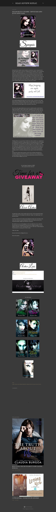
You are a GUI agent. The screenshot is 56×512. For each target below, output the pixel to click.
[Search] (43, 3)
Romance (33, 384)
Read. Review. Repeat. (26, 3)
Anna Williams (31, 508)
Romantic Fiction (38, 384)
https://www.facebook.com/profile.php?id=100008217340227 (23, 271)
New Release (20, 384)
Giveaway (16, 384)
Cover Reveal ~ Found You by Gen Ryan (25, 498)
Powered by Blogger (28, 507)
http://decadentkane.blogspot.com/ (19, 273)
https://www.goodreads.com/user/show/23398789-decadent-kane (26, 274)
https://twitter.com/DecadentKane (20, 272)
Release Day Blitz (29, 384)
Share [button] (13, 382)
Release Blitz (24, 384)
